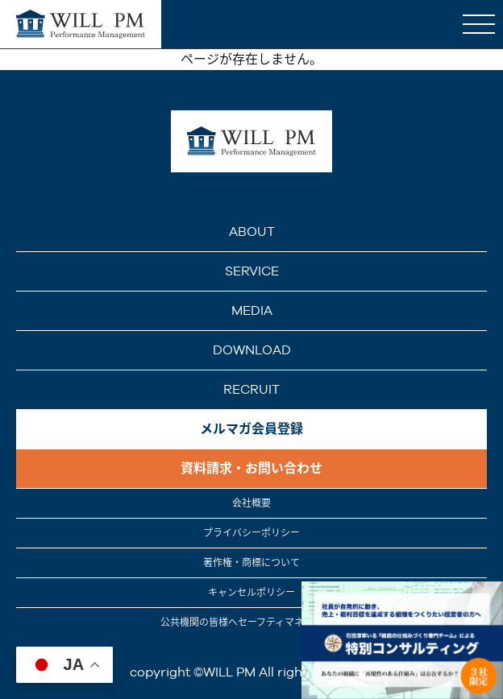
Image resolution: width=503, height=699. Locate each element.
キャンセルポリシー (251, 592)
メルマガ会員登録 (251, 428)
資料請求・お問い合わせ (251, 468)
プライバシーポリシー (251, 533)
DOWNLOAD (252, 350)
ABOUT (252, 231)
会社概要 (251, 503)
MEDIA (251, 310)
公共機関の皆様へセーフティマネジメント (251, 622)
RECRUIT (251, 389)
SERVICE (252, 271)
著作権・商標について (251, 563)
